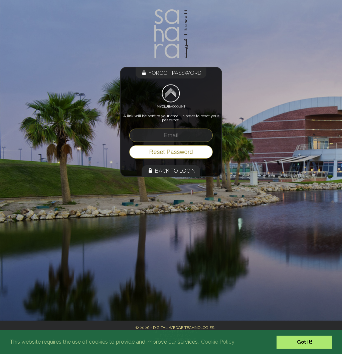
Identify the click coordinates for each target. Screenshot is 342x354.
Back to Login (171, 171)
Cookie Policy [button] (217, 342)
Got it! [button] (304, 342)
